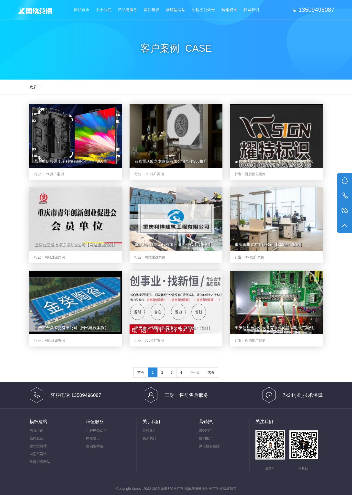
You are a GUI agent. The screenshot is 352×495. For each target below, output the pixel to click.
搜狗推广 (206, 438)
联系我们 (251, 10)
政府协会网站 (40, 462)
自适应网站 (38, 454)
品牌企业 (36, 438)
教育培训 (36, 430)
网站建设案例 (54, 257)
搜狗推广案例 (255, 340)
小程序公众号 (203, 10)
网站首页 (81, 10)
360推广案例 (54, 174)
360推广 (205, 430)
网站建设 (151, 10)
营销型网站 (175, 10)
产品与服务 (127, 10)
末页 (211, 372)
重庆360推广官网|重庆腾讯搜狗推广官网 (191, 489)
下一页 (195, 372)
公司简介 (149, 430)
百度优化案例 (255, 174)
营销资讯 (229, 10)
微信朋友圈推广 (211, 446)
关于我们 (103, 10)
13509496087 (316, 10)
